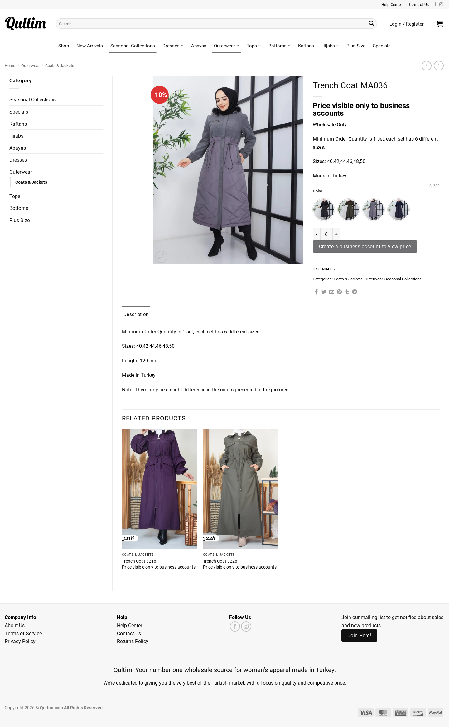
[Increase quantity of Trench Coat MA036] (336, 234)
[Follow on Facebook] (435, 4)
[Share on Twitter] (323, 292)
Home (10, 65)
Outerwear (226, 45)
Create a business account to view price (365, 246)
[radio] (324, 210)
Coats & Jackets (59, 65)
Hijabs (330, 45)
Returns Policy (132, 641)
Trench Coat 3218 (139, 561)
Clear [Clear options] (434, 185)
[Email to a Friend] (331, 292)
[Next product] (426, 65)
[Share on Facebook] (316, 292)
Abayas (198, 45)
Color (317, 191)
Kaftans (306, 45)
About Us (15, 625)
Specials (382, 45)
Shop (63, 45)
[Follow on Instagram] (441, 4)
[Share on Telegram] (354, 292)
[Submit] (371, 23)
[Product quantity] (326, 234)
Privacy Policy (20, 641)
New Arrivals (89, 45)
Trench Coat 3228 (220, 561)
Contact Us (129, 633)
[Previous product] (438, 65)
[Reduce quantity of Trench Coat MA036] (316, 234)
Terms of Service (23, 633)
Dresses (173, 45)
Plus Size (355, 45)
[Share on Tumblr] (347, 292)
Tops (254, 45)
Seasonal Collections (132, 45)
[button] (440, 24)
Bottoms (279, 45)
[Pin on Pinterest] (339, 292)
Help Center (129, 625)
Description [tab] (135, 314)
